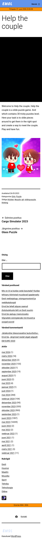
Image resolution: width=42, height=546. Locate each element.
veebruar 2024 (8, 399)
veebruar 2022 (8, 433)
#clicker (11, 199)
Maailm (5, 472)
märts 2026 (7, 356)
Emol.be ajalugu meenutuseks (15, 314)
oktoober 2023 (8, 410)
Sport (4, 480)
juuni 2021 (6, 437)
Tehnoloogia (7, 487)
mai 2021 (6, 441)
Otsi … (4, 260)
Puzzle (18, 196)
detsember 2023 (9, 402)
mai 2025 (6, 383)
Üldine (4, 491)
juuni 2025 (6, 379)
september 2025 (9, 371)
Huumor (5, 468)
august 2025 (7, 375)
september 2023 (9, 414)
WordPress (16, 536)
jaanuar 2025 (7, 387)
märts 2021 (7, 449)
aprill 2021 (6, 445)
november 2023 (9, 406)
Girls (13, 196)
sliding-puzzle (30, 199)
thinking (5, 203)
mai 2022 (6, 430)
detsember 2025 (9, 360)
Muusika (5, 476)
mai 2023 (6, 422)
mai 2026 (6, 352)
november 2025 (9, 364)
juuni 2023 (6, 418)
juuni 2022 (6, 426)
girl (23, 199)
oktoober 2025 (8, 367)
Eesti (4, 464)
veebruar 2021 (8, 453)
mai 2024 (6, 395)
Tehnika (5, 484)
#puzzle (17, 199)
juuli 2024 (6, 391)
